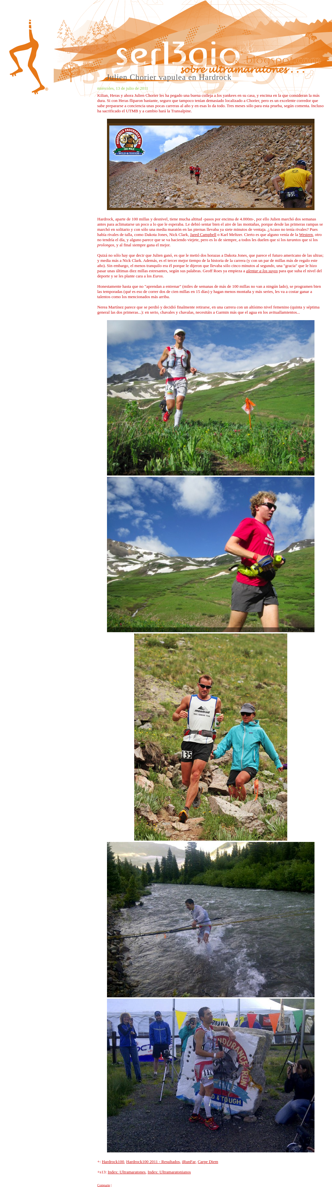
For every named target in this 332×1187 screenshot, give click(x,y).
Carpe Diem (208, 1161)
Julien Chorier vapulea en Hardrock (168, 77)
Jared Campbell (203, 234)
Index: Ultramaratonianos (169, 1172)
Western (306, 234)
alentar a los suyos (262, 270)
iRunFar (189, 1161)
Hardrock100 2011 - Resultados (153, 1161)
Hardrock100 (113, 1161)
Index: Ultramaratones (127, 1172)
